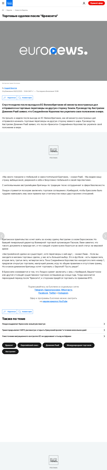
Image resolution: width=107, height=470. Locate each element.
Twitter (52, 293)
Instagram (63, 293)
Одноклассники (52, 289)
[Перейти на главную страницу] (9, 3)
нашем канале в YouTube (55, 301)
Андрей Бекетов (10, 88)
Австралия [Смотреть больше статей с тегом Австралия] (10, 351)
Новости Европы (21, 10)
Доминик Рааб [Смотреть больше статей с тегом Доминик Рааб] (52, 345)
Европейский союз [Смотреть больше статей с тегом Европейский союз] (29, 345)
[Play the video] (53, 51)
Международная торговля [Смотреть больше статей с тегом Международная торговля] (79, 345)
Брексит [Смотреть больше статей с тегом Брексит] (9, 345)
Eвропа (9, 10)
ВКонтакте (66, 289)
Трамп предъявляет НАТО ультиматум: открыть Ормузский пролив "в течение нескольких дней (44, 330)
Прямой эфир (96, 3)
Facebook (43, 293)
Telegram (38, 289)
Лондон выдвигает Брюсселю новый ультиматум (23, 324)
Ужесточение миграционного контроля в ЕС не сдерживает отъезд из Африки (36, 336)
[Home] (3, 10)
